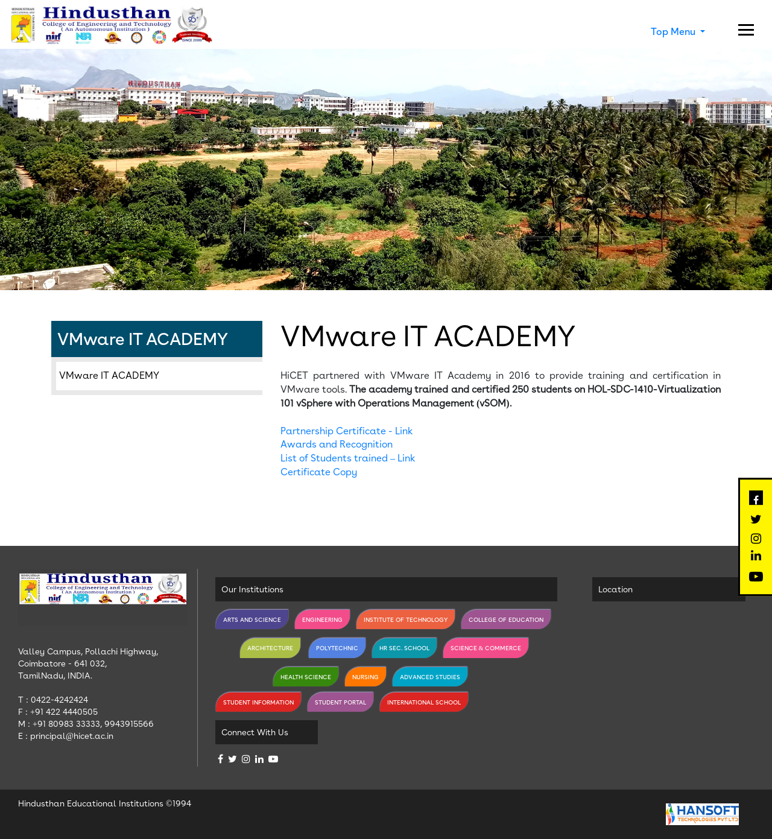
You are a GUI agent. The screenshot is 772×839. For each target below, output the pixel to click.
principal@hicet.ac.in (71, 736)
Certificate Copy (318, 472)
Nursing (365, 676)
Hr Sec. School (404, 647)
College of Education (506, 619)
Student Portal (340, 702)
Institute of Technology (406, 619)
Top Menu (674, 31)
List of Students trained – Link (348, 458)
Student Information (258, 702)
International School (424, 702)
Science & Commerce (486, 647)
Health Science (305, 676)
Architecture (270, 647)
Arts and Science (252, 619)
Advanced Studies (430, 676)
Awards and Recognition (336, 444)
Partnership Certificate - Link (346, 431)
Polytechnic (337, 647)
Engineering (322, 619)
